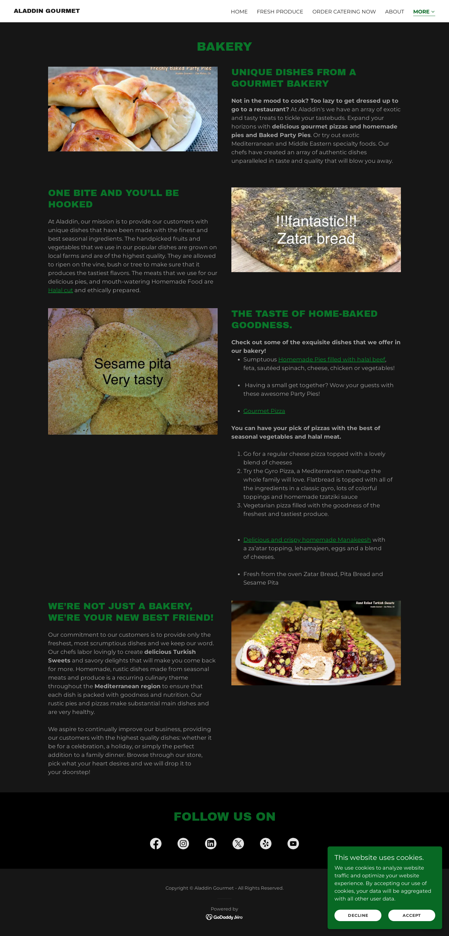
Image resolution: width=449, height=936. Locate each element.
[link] (47, 11)
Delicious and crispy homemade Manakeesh (307, 539)
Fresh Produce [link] (280, 12)
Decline (358, 915)
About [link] (394, 12)
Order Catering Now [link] (344, 12)
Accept (412, 915)
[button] (424, 12)
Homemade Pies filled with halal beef (331, 359)
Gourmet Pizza (264, 410)
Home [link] (239, 12)
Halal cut (60, 290)
